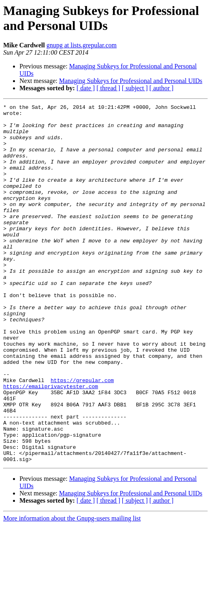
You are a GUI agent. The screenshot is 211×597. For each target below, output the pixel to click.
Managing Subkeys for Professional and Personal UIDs (130, 80)
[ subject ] (135, 88)
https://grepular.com (82, 436)
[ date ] (86, 88)
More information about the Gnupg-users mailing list (72, 589)
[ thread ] (108, 88)
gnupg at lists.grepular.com (82, 45)
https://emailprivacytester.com (50, 443)
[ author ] (161, 88)
